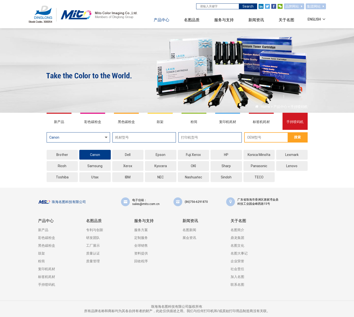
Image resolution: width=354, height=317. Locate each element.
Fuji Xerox (193, 155)
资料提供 (141, 253)
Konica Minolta (259, 155)
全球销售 (141, 245)
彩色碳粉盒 (46, 238)
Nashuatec (193, 177)
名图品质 (94, 220)
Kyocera (160, 166)
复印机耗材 (46, 269)
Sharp (226, 166)
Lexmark (292, 155)
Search (248, 6)
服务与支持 (144, 220)
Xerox (127, 166)
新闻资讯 (190, 220)
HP (226, 155)
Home (265, 107)
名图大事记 (239, 253)
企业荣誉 (237, 261)
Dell (128, 155)
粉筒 (41, 261)
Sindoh (226, 177)
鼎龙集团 (237, 238)
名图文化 (237, 245)
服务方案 (141, 230)
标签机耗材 (46, 277)
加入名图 (237, 277)
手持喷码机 (299, 107)
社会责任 (237, 269)
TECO (258, 177)
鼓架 (41, 253)
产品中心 (280, 107)
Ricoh (62, 166)
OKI (193, 166)
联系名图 (237, 284)
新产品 (43, 230)
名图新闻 (189, 230)
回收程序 (141, 261)
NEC (160, 177)
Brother (62, 155)
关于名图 (238, 220)
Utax (95, 177)
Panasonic (259, 166)
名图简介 (237, 230)
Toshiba (62, 177)
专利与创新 (94, 230)
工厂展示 (93, 245)
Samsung (94, 166)
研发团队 (93, 238)
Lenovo (291, 166)
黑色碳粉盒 (46, 245)
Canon (95, 155)
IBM (128, 177)
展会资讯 (189, 238)
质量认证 (93, 253)
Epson (160, 155)
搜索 (297, 137)
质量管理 (93, 261)
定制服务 (141, 238)
